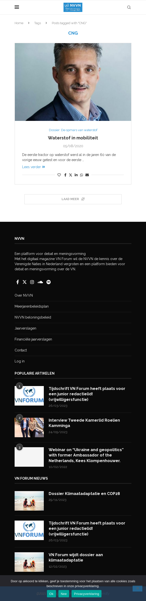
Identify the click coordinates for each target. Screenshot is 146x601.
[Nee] (137, 588)
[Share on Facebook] (65, 175)
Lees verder (33, 167)
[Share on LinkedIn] (76, 175)
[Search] (129, 7)
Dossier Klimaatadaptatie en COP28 (84, 493)
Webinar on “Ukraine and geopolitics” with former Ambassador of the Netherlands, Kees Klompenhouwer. (86, 455)
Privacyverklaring (86, 594)
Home (19, 23)
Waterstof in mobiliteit (73, 137)
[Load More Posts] (73, 199)
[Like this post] (59, 175)
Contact (21, 350)
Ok (51, 594)
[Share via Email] (87, 175)
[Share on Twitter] (70, 175)
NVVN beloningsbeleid (33, 317)
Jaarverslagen (25, 328)
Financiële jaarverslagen (33, 339)
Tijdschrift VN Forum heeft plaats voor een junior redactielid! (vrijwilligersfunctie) (87, 394)
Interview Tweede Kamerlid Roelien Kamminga (84, 423)
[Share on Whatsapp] (81, 175)
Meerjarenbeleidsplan (32, 306)
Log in (20, 361)
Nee (64, 594)
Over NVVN (24, 295)
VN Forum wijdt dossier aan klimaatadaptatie (76, 557)
